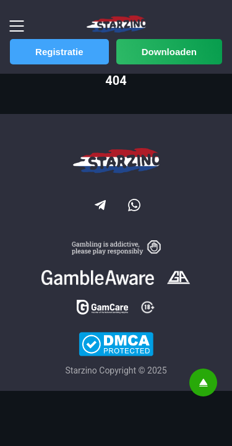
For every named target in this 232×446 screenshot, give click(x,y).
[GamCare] (102, 308)
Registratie (59, 51)
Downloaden (169, 51)
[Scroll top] (203, 382)
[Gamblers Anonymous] (178, 278)
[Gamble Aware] (97, 278)
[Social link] (99, 204)
